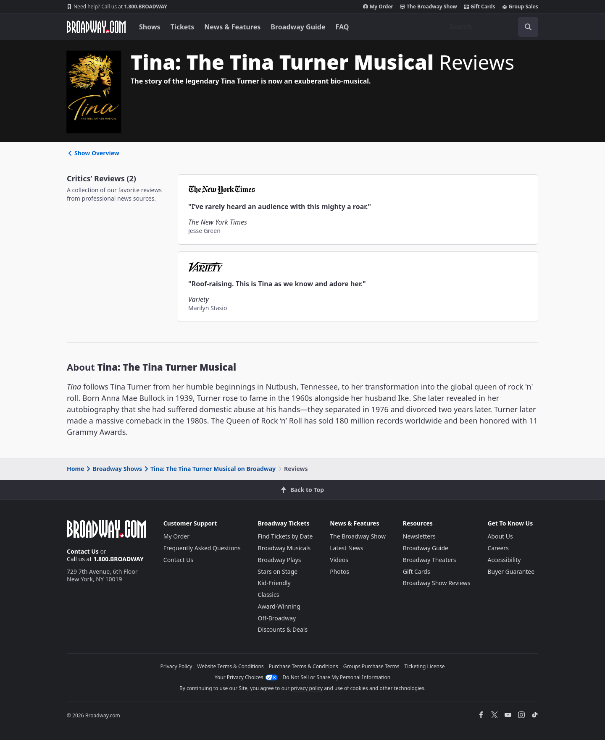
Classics (268, 595)
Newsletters (419, 536)
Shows (149, 27)
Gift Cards (479, 6)
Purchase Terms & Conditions (303, 666)
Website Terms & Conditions (230, 666)
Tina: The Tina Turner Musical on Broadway (209, 469)
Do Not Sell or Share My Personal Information (337, 677)
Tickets (183, 27)
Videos (339, 560)
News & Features (232, 27)
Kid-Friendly (274, 583)
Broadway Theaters (429, 560)
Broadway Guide (298, 27)
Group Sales (520, 6)
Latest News (346, 548)
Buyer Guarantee (510, 571)
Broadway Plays (279, 560)
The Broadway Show (428, 6)
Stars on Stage (278, 571)
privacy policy (307, 688)
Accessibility (504, 560)
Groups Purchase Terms (371, 666)
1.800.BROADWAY (117, 6)
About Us (500, 536)
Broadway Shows (113, 469)
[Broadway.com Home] (96, 27)
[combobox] (490, 27)
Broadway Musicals (284, 548)
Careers (497, 548)
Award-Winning (279, 606)
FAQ (342, 27)
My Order (378, 6)
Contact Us (83, 551)
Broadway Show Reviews (437, 583)
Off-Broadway (277, 618)
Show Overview (93, 153)
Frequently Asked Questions (202, 548)
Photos (339, 571)
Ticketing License (425, 666)
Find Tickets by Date (285, 536)
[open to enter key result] (528, 27)
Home (75, 469)
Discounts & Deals (283, 629)
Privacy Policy (176, 666)
